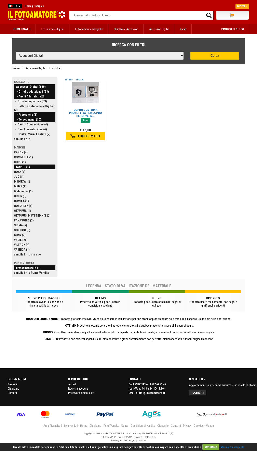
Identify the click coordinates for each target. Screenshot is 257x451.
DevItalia (142, 440)
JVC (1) (19, 176)
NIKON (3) (20, 196)
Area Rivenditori (52, 425)
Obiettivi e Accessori (126, 29)
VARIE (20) (21, 240)
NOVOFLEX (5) (23, 206)
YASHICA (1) (22, 249)
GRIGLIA (79, 79)
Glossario (163, 425)
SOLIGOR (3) (22, 230)
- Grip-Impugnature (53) (30, 101)
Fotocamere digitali (52, 29)
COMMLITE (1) (23, 157)
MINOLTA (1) (22, 181)
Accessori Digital (159, 29)
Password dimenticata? (81, 392)
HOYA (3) (19, 172)
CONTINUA (210, 446)
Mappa (210, 425)
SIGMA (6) (20, 225)
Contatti (12, 392)
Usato (124, 425)
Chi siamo (13, 388)
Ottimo (85, 120)
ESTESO (69, 79)
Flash (183, 29)
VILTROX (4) (21, 245)
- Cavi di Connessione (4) (31, 124)
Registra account (78, 388)
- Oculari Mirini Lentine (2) (32, 134)
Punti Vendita (111, 425)
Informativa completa (232, 446)
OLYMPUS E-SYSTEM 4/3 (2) (32, 215)
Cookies (199, 425)
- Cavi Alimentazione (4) (30, 129)
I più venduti (71, 425)
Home (16, 68)
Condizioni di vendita (143, 425)
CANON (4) (21, 152)
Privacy (187, 425)
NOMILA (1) (21, 201)
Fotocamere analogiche (89, 29)
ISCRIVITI (198, 392)
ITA (14, 7)
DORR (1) (20, 162)
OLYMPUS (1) (22, 211)
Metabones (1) (23, 191)
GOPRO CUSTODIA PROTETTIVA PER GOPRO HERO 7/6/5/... (85, 113)
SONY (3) (20, 235)
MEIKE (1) (20, 186)
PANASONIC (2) (24, 220)
